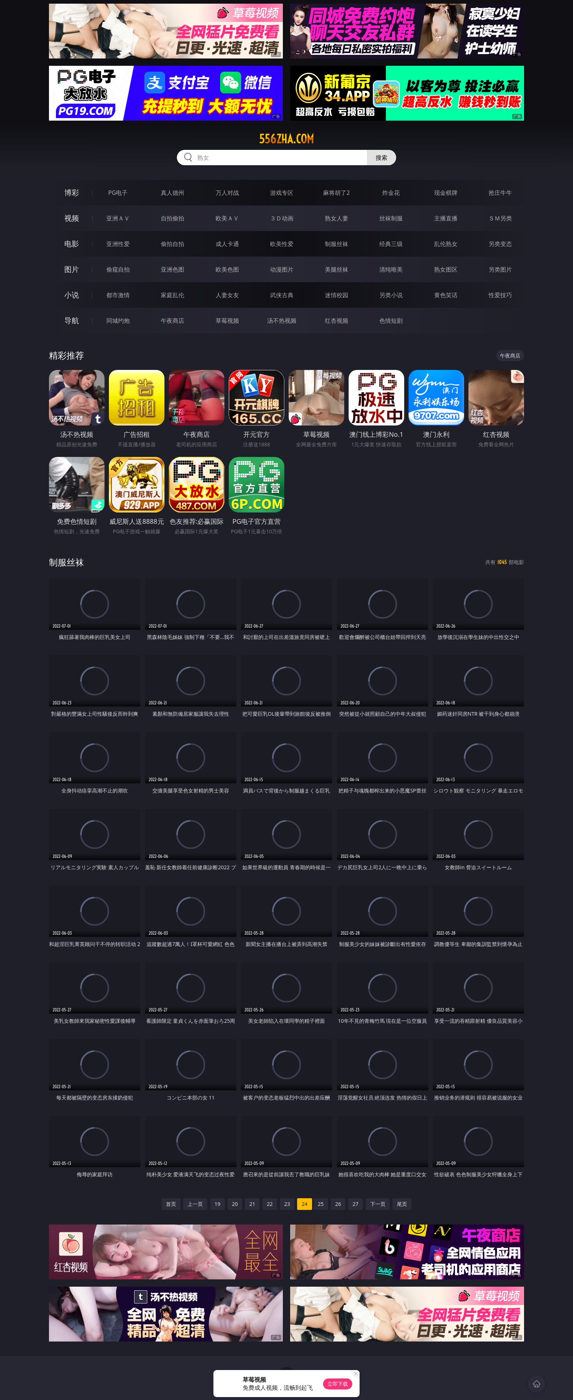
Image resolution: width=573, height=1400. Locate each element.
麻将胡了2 (336, 193)
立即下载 (337, 1383)
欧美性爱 (281, 244)
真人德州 (172, 193)
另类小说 (391, 295)
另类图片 (500, 269)
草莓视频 (227, 321)
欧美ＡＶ (227, 218)
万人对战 (227, 193)
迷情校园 (336, 295)
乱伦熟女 (446, 244)
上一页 (195, 1203)
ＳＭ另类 (500, 218)
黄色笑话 (446, 295)
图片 (71, 269)
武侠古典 (281, 295)
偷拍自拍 (172, 244)
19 (217, 1203)
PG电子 (118, 193)
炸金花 (391, 193)
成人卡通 (227, 244)
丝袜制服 (391, 218)
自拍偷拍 (172, 218)
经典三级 (391, 244)
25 (321, 1203)
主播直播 (446, 218)
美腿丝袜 (336, 269)
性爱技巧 (500, 295)
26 (338, 1203)
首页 (171, 1203)
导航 (71, 320)
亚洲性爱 (118, 244)
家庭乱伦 (172, 295)
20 (235, 1203)
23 (287, 1203)
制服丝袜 (336, 244)
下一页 (378, 1203)
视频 (71, 218)
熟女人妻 (336, 218)
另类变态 (500, 244)
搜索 (381, 158)
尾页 (402, 1203)
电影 (71, 244)
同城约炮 (118, 321)
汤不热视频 (281, 321)
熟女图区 (446, 269)
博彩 (71, 192)
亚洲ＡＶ (118, 218)
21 (252, 1203)
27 (355, 1203)
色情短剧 (391, 321)
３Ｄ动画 (281, 218)
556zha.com (286, 139)
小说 (71, 295)
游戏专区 (281, 193)
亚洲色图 (172, 269)
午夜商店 (172, 321)
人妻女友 (227, 295)
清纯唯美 (391, 269)
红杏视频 (336, 321)
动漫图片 (281, 269)
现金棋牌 (446, 193)
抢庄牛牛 (500, 193)
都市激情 (118, 295)
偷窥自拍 (118, 269)
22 (270, 1203)
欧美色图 (227, 269)
